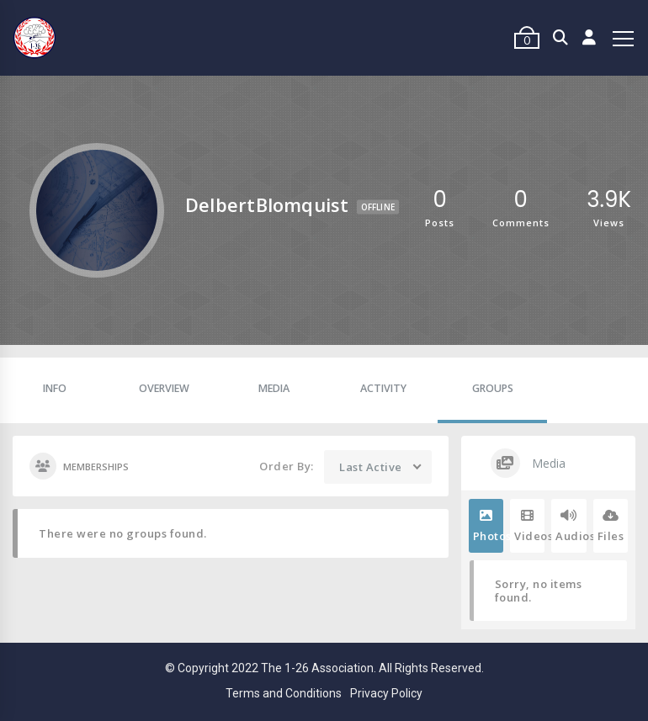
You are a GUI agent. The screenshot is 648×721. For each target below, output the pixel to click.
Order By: (286, 466)
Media (273, 388)
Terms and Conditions (284, 693)
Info (54, 388)
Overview (164, 388)
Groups (492, 388)
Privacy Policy (386, 693)
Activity (383, 388)
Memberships (79, 466)
